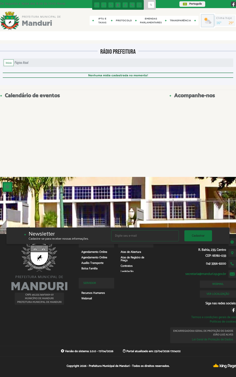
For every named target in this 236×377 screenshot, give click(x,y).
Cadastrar (198, 235)
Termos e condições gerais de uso (213, 317)
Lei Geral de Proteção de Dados (212, 339)
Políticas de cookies (223, 321)
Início (9, 63)
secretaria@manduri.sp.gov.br (205, 274)
